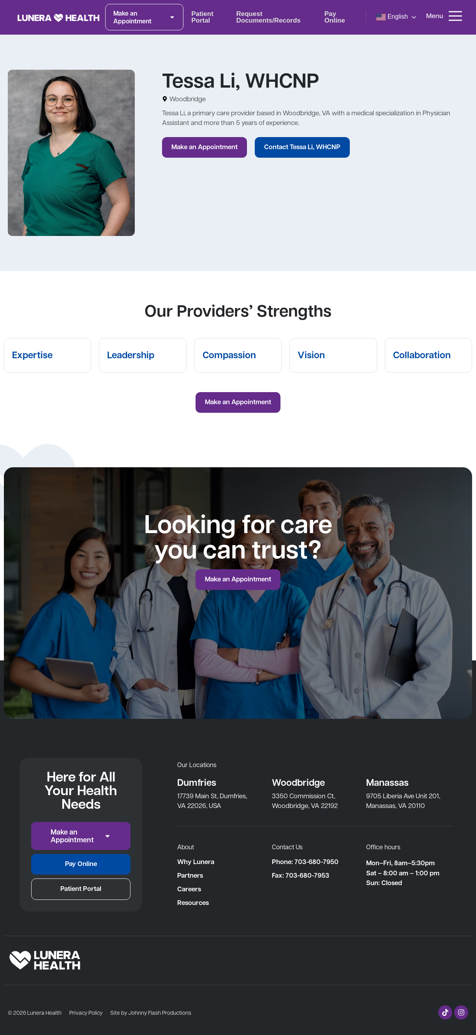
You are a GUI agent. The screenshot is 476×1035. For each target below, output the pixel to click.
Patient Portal (202, 17)
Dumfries (196, 782)
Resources (193, 903)
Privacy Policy (85, 1012)
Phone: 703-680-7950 (305, 862)
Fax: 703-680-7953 (300, 875)
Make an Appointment (144, 17)
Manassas (387, 782)
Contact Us (287, 847)
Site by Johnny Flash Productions (150, 1012)
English (392, 17)
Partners (190, 875)
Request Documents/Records (268, 17)
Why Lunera (195, 862)
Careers (189, 889)
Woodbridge (298, 782)
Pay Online (334, 17)
